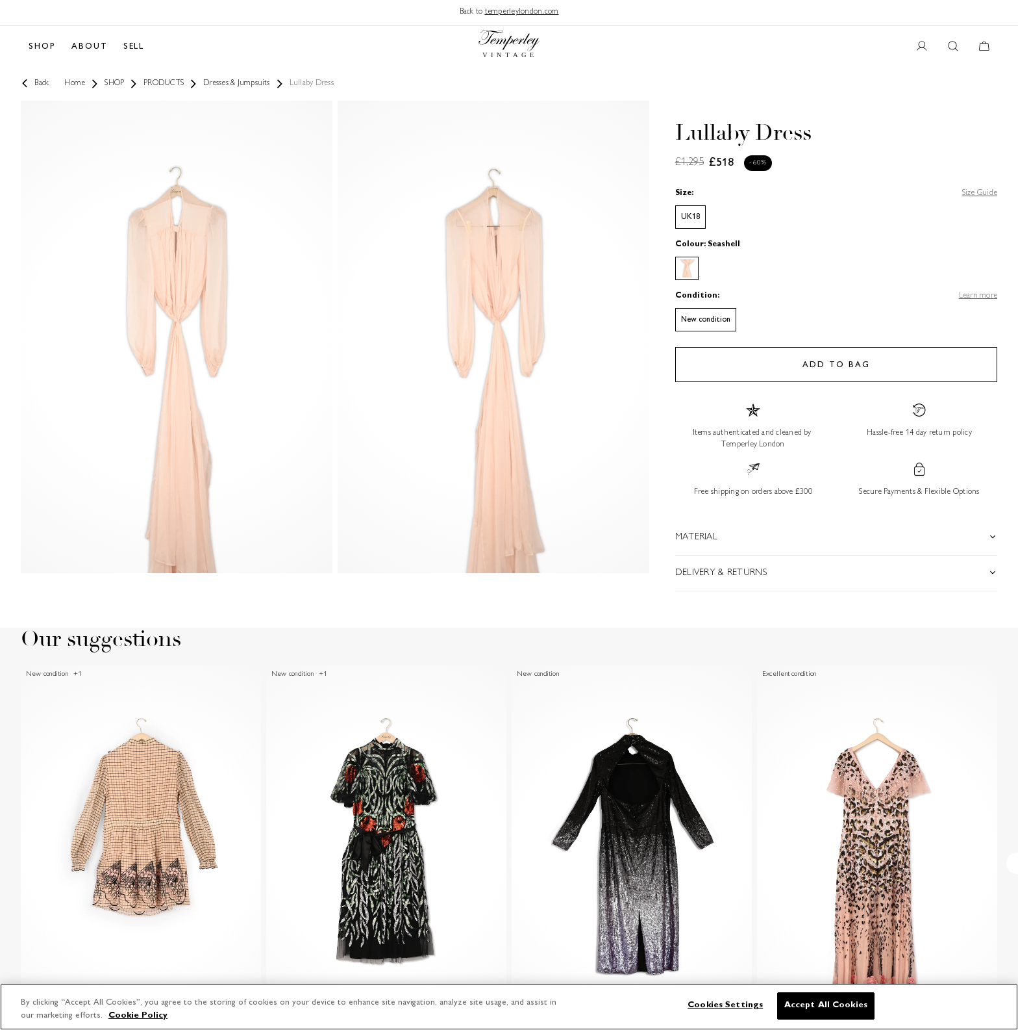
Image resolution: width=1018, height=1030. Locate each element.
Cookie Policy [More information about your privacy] (138, 1016)
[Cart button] (984, 47)
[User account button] (922, 47)
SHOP (42, 47)
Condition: (697, 296)
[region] (509, 1007)
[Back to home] (509, 47)
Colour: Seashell (707, 244)
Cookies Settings (725, 1005)
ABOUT (89, 47)
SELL (134, 47)
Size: (684, 193)
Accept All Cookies (825, 1005)
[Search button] (953, 47)
